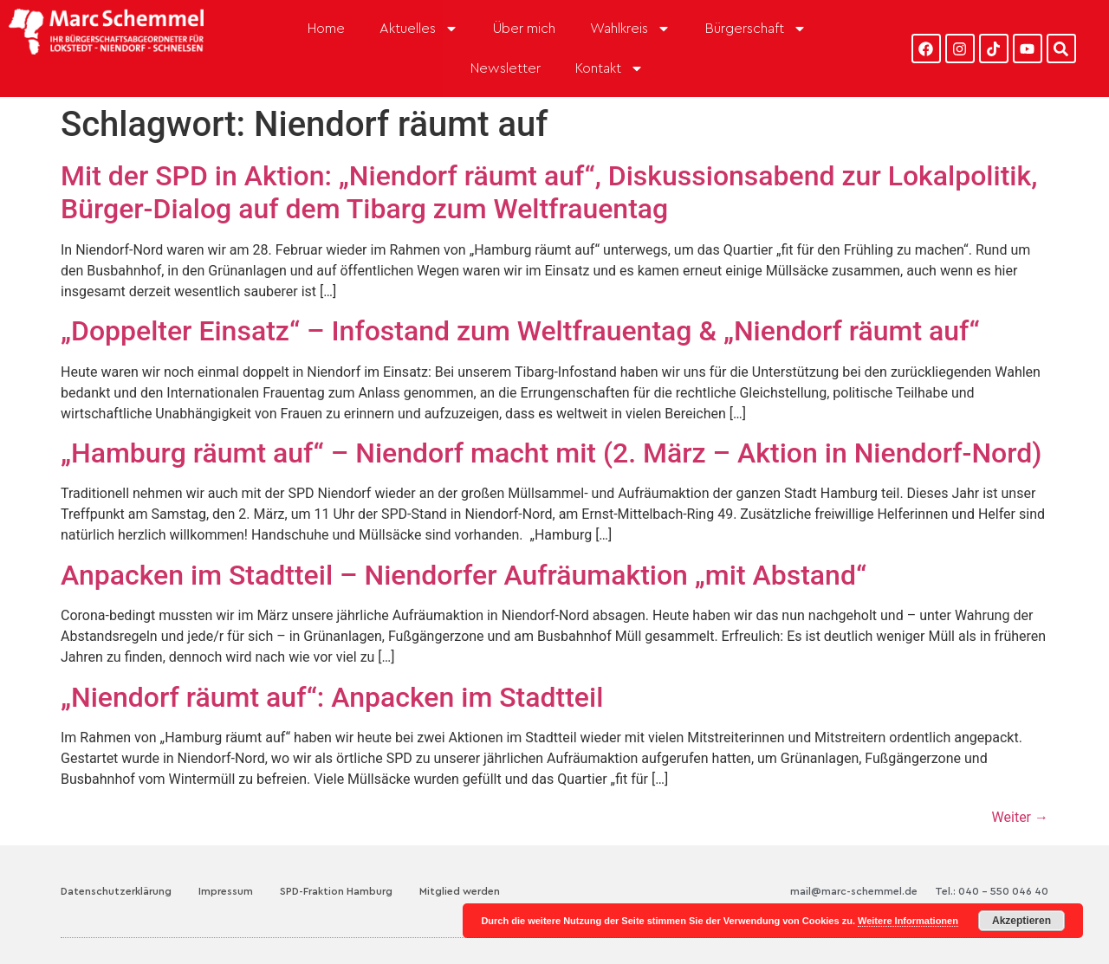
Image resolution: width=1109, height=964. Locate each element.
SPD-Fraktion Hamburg (336, 891)
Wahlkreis (630, 28)
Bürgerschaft (756, 28)
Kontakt (609, 68)
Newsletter (505, 68)
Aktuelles (418, 28)
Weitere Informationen (908, 920)
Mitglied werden (459, 891)
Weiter (1020, 817)
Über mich (524, 29)
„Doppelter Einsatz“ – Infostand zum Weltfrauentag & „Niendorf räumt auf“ (520, 330)
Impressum (225, 891)
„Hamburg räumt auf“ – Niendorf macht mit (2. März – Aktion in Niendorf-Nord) (551, 453)
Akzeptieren (1021, 921)
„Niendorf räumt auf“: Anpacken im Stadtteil (332, 697)
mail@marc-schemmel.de (854, 891)
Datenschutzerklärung (116, 891)
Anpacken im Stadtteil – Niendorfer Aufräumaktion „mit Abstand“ (463, 575)
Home (326, 29)
